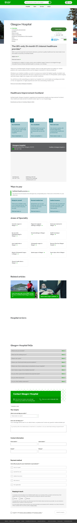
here (50, 99)
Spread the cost (16, 472)
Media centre (12, 521)
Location (14, 31)
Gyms (35, 6)
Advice (48, 6)
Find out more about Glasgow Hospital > (21, 83)
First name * (14, 441)
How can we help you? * (17, 420)
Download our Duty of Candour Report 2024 (22, 102)
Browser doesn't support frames (38, 107)
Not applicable (16, 485)
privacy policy (38, 513)
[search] (37, 2)
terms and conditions (26, 513)
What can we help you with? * (19, 413)
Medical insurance (16, 476)
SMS (22, 498)
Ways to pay (15, 33)
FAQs (13, 38)
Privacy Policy (33, 505)
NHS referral (15, 480)
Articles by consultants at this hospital (22, 36)
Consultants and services (18, 30)
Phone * (40, 449)
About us (6, 521)
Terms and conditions (52, 521)
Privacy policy (60, 521)
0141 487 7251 (54, 399)
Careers (22, 521)
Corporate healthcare (41, 521)
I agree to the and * (28, 513)
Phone (28, 498)
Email (15, 498)
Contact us (15, 39)
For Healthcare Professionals (31, 521)
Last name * (41, 441)
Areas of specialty (16, 34)
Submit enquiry (60, 512)
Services (42, 6)
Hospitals (28, 6)
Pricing (13, 41)
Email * (12, 449)
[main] (38, 264)
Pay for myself (15, 467)
